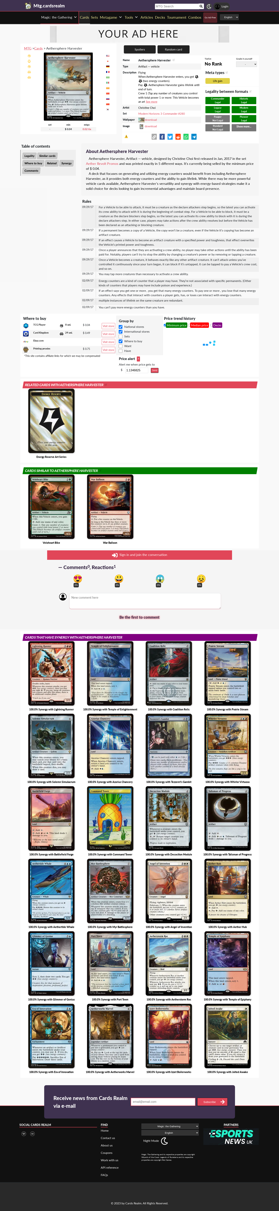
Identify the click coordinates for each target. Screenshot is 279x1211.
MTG (27, 48)
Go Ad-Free (210, 17)
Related (52, 163)
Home (105, 1130)
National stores (134, 326)
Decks (217, 325)
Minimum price (176, 325)
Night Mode (151, 1140)
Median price (199, 325)
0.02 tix (87, 129)
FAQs (104, 1175)
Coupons (106, 1152)
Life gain (217, 81)
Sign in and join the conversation (139, 555)
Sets (127, 336)
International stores (137, 331)
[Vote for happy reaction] (119, 579)
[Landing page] (28, 5)
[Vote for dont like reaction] (201, 579)
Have (127, 350)
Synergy (66, 163)
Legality (29, 155)
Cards (38, 48)
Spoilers (140, 49)
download (151, 119)
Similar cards (47, 155)
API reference (110, 1167)
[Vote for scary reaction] (160, 579)
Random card (173, 49)
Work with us (109, 1160)
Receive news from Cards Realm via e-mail (90, 1102)
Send (154, 370)
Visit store (108, 326)
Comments (31, 170)
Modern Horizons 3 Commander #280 (161, 113)
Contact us (108, 1138)
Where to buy (33, 163)
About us (107, 1145)
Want (127, 346)
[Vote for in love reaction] (78, 579)
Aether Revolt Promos (102, 164)
